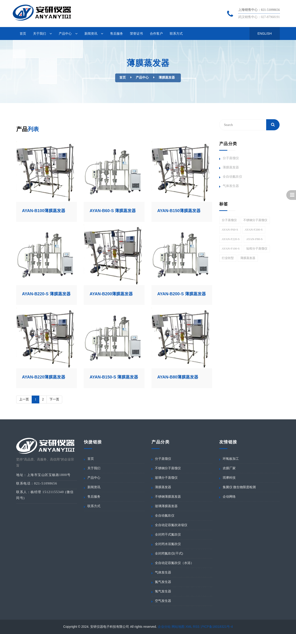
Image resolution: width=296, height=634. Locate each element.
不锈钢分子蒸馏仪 (255, 220)
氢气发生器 (163, 591)
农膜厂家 (229, 468)
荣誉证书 (136, 33)
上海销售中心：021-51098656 (259, 10)
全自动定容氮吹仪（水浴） (174, 563)
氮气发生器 (163, 582)
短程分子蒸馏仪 (256, 248)
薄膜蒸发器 (167, 77)
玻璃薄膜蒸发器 (166, 506)
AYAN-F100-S (231, 248)
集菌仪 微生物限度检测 (239, 487)
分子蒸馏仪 (231, 158)
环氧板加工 (231, 458)
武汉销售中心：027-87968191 (259, 17)
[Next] (54, 399)
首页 (23, 33)
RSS (196, 626)
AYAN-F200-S (254, 229)
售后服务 (116, 33)
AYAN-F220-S (231, 239)
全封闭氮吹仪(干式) (169, 553)
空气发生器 (163, 601)
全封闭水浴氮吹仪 (168, 544)
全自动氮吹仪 (232, 176)
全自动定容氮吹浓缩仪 (171, 525)
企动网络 (229, 496)
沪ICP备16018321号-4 (216, 626)
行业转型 (228, 258)
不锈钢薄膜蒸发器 (168, 496)
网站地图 (178, 626)
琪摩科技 (229, 477)
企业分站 (164, 626)
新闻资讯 (90, 33)
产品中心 (65, 33)
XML (188, 626)
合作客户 (156, 33)
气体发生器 (231, 186)
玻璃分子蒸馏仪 (166, 477)
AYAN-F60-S (230, 229)
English (265, 33)
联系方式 (176, 33)
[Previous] (24, 399)
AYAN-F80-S (254, 239)
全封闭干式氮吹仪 (168, 534)
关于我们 (39, 33)
